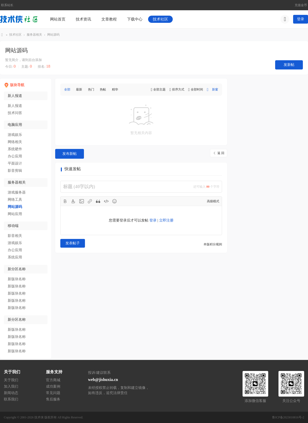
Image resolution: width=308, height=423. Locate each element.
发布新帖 (69, 154)
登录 (300, 19)
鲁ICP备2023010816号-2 (288, 417)
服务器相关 (34, 34)
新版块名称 (17, 279)
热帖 (103, 89)
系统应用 (15, 257)
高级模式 (213, 201)
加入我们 (11, 386)
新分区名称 (17, 269)
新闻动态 (11, 393)
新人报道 (15, 96)
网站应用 (15, 214)
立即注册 (166, 220)
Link (90, 201)
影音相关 (15, 236)
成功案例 (53, 386)
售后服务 (53, 399)
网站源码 (53, 34)
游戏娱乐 (15, 135)
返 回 (220, 153)
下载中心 (134, 19)
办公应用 (15, 156)
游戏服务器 (17, 192)
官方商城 (53, 380)
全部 (67, 89)
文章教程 (109, 19)
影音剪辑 (15, 171)
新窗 (215, 89)
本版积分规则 (213, 244)
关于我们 (11, 380)
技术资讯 (83, 19)
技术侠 (2, 34)
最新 (79, 89)
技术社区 (160, 19)
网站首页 (57, 19)
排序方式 (178, 89)
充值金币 (301, 5)
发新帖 (289, 65)
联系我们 (11, 399)
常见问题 (53, 393)
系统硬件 (15, 149)
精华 (115, 89)
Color (73, 201)
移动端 (13, 226)
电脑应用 (15, 125)
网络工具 (15, 200)
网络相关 (15, 142)
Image (82, 201)
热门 (91, 89)
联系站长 (7, 5)
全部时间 (197, 89)
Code (106, 201)
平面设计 (15, 163)
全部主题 (159, 89)
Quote (98, 201)
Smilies (114, 201)
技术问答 (15, 113)
